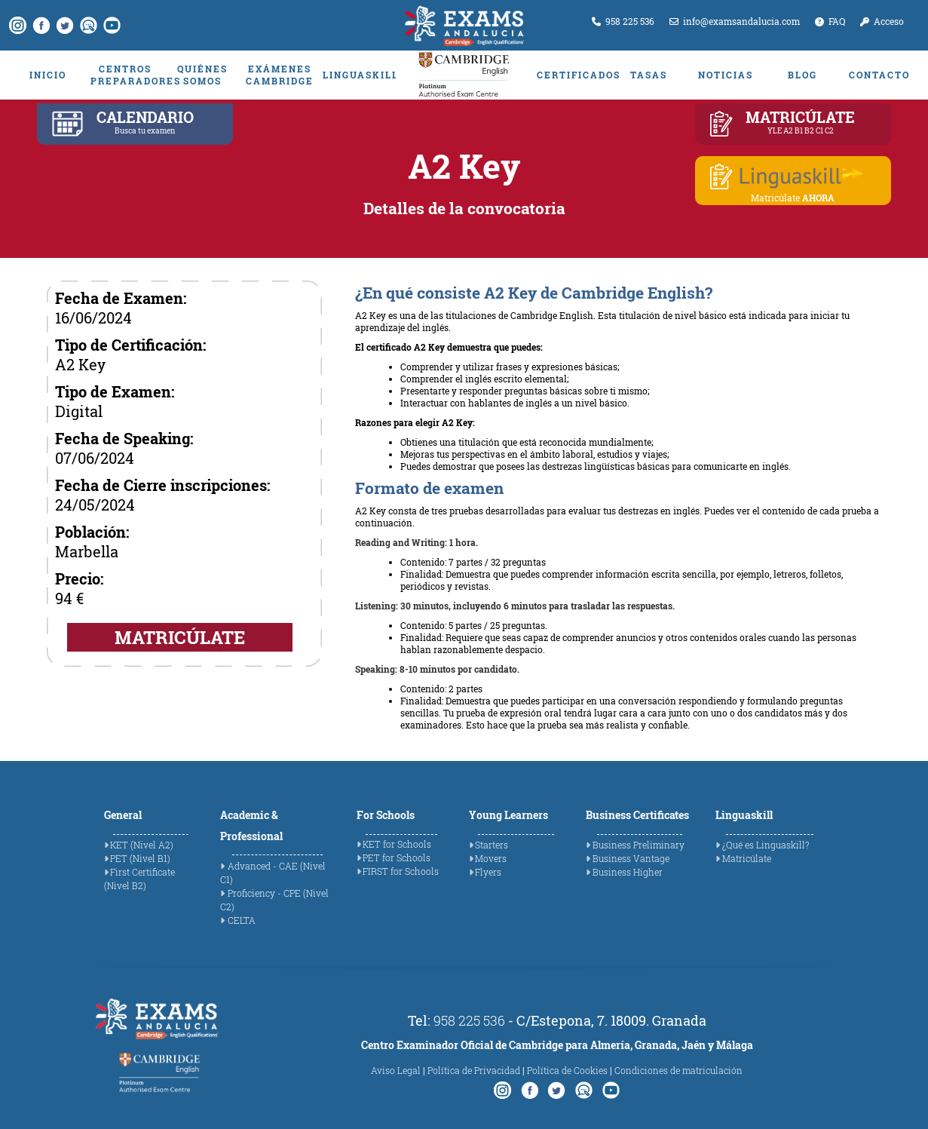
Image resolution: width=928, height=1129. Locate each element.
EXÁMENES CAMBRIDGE (280, 75)
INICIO (47, 75)
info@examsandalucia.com (734, 21)
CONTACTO (879, 75)
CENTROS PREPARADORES (125, 75)
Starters (491, 845)
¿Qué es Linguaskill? (765, 845)
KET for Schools (397, 844)
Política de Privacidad (473, 1070)
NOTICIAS (725, 75)
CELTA (242, 920)
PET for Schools (396, 857)
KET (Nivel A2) (141, 845)
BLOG (802, 75)
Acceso (882, 21)
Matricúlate (746, 858)
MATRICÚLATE (180, 637)
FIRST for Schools (401, 871)
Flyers (488, 872)
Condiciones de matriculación (678, 1070)
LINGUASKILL (357, 75)
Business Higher (628, 872)
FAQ (830, 21)
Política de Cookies (567, 1070)
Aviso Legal (396, 1070)
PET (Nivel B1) (140, 858)
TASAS (648, 75)
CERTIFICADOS (571, 75)
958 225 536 (623, 21)
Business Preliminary (639, 845)
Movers (491, 858)
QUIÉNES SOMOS (202, 75)
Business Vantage (631, 858)
